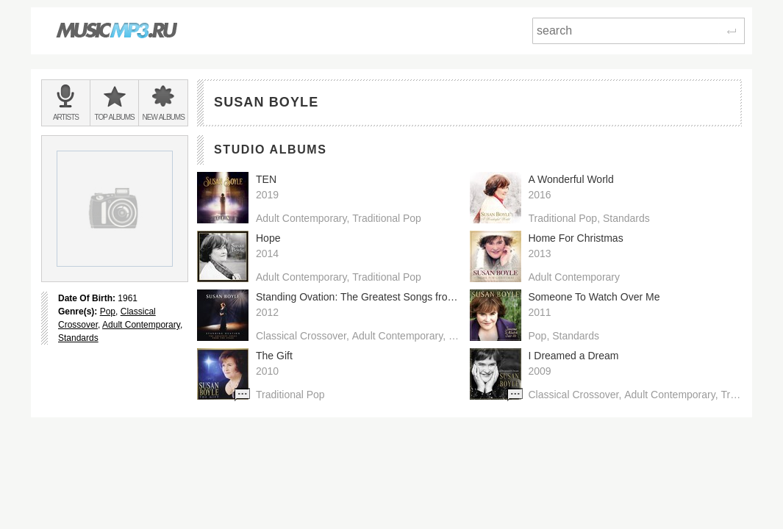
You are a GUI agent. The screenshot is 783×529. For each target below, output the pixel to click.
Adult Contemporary (141, 325)
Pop (107, 311)
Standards (78, 338)
